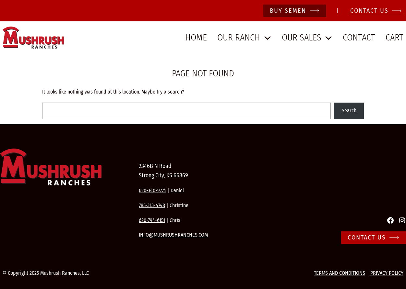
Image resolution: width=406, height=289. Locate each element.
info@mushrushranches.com (173, 235)
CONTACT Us (369, 10)
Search (349, 110)
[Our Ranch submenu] (267, 37)
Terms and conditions (339, 273)
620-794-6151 (152, 220)
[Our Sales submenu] (328, 37)
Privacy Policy (386, 273)
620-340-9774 (152, 190)
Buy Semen (288, 10)
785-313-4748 (152, 205)
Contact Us (367, 237)
